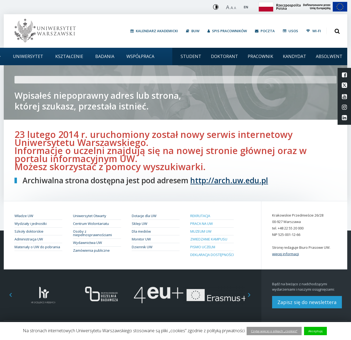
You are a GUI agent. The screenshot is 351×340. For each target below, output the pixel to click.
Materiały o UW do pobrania (37, 246)
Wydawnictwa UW (87, 242)
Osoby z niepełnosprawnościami (92, 233)
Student (191, 56)
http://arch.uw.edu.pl (229, 180)
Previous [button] (8, 295)
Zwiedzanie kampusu (208, 239)
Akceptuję (315, 331)
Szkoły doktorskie (28, 231)
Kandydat (294, 56)
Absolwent (329, 56)
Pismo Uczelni (202, 246)
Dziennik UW (142, 246)
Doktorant (224, 56)
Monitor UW (141, 239)
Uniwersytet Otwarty (89, 215)
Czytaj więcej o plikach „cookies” (274, 331)
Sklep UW (139, 223)
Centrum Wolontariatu (91, 223)
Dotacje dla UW (144, 215)
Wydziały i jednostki (30, 223)
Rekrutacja (200, 215)
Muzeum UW (200, 231)
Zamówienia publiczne (91, 250)
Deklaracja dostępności (212, 254)
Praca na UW (201, 223)
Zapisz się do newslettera (307, 302)
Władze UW (23, 215)
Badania (104, 56)
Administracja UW (28, 239)
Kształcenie (69, 56)
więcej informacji (285, 253)
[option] (43, 295)
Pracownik (260, 56)
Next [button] (252, 295)
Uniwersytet (28, 56)
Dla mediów (141, 231)
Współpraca (140, 56)
